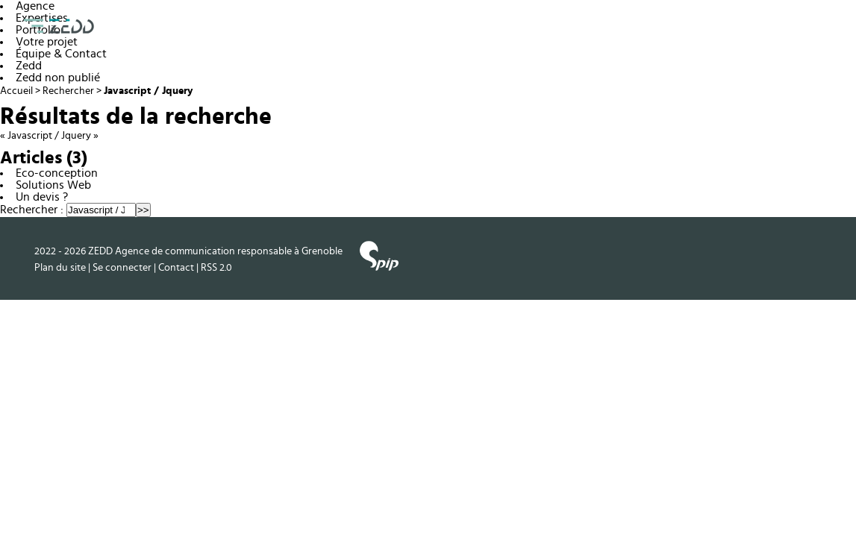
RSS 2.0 (216, 267)
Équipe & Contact (61, 54)
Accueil (16, 91)
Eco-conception (57, 173)
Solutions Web (53, 185)
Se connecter (122, 267)
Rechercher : (31, 210)
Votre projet (47, 42)
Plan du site (60, 267)
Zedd (29, 66)
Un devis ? (42, 197)
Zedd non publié (58, 78)
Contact (176, 267)
